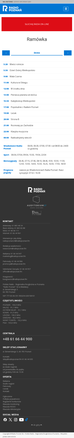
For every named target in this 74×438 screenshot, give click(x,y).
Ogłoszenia (7, 396)
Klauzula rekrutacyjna (11, 409)
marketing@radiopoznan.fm (14, 256)
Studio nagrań (8, 383)
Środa (37, 53)
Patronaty (7, 386)
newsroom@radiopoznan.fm (14, 248)
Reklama (6, 381)
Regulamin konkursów (12, 401)
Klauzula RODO (9, 406)
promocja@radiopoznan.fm (14, 264)
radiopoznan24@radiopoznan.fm (16, 241)
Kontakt (6, 391)
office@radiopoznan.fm (12, 271)
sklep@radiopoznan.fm (12, 359)
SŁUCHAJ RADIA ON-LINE (37, 24)
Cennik (5, 389)
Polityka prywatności (11, 399)
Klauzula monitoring (11, 404)
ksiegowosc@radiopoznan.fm (15, 279)
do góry (36, 425)
